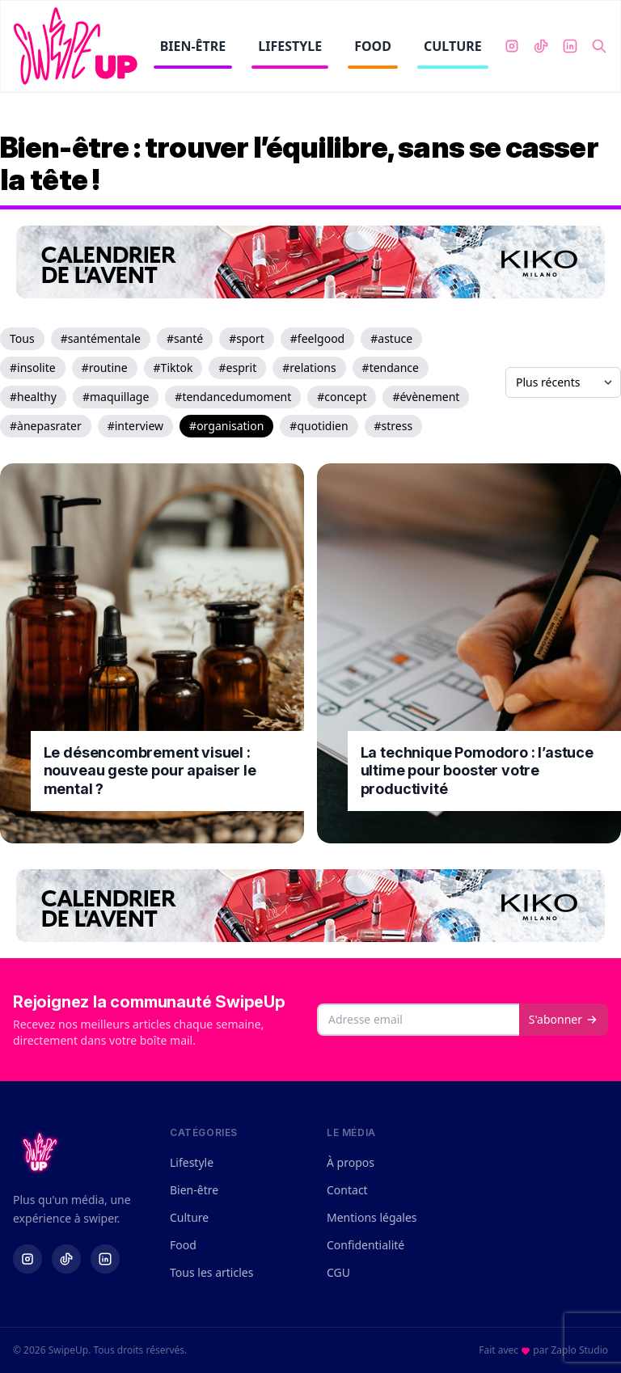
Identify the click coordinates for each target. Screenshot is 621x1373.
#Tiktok (173, 367)
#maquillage (115, 396)
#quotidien (318, 425)
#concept (341, 396)
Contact (347, 1190)
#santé (185, 338)
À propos (350, 1162)
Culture (189, 1217)
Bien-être (194, 1190)
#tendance (390, 367)
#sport (246, 338)
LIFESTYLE (289, 53)
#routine (105, 367)
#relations (309, 367)
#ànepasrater (46, 425)
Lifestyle (191, 1162)
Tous (22, 338)
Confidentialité (365, 1245)
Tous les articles (211, 1272)
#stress (393, 425)
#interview (135, 425)
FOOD (373, 53)
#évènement (425, 396)
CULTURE (452, 53)
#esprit (237, 367)
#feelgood (317, 338)
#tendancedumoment (233, 396)
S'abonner (563, 1019)
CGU (338, 1272)
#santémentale (101, 338)
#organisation (226, 425)
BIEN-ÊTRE (193, 53)
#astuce (391, 338)
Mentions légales (372, 1217)
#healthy (33, 396)
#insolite (33, 367)
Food (183, 1245)
